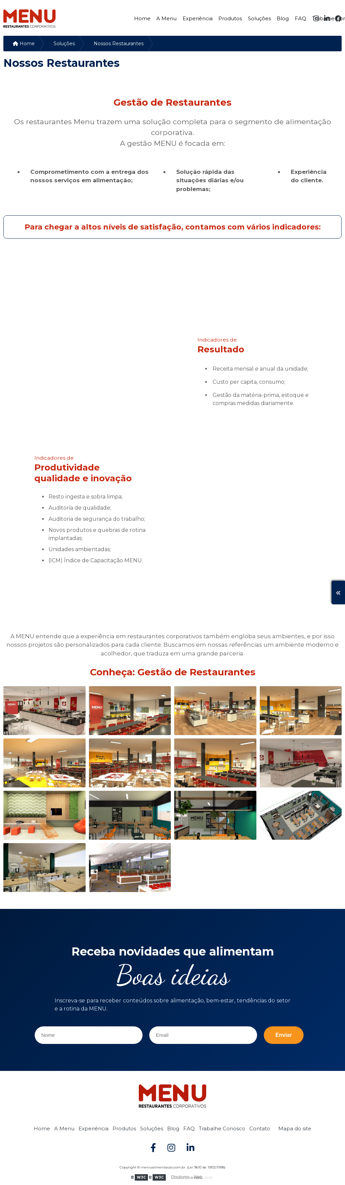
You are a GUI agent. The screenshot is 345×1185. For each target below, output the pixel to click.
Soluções (259, 18)
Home (142, 18)
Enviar (284, 1035)
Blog (283, 18)
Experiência (198, 18)
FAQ (300, 18)
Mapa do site (294, 1128)
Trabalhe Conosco (222, 1128)
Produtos (230, 18)
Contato (259, 1128)
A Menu (166, 18)
